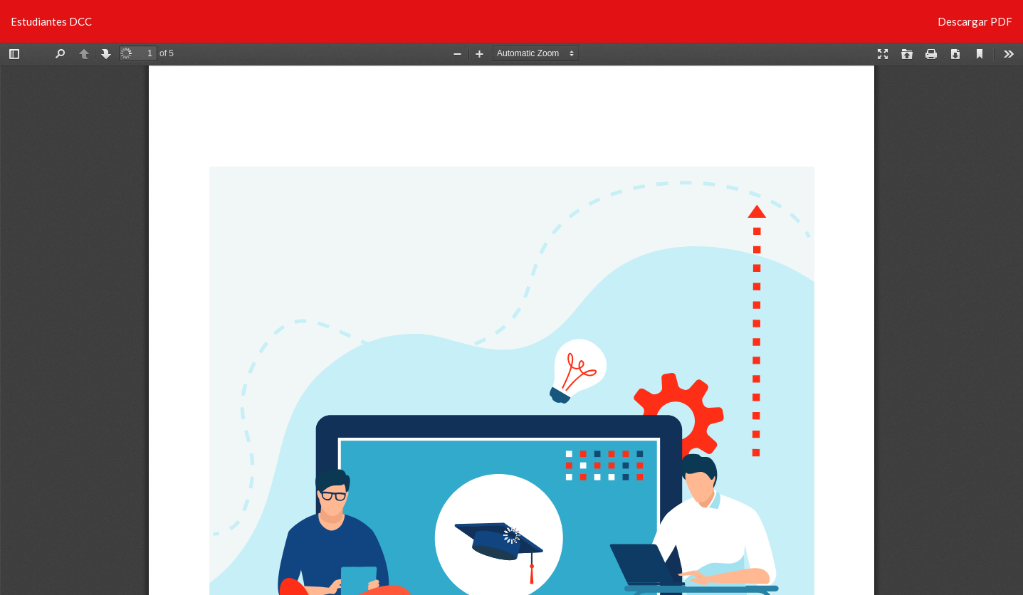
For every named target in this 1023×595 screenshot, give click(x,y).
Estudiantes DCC (51, 21)
